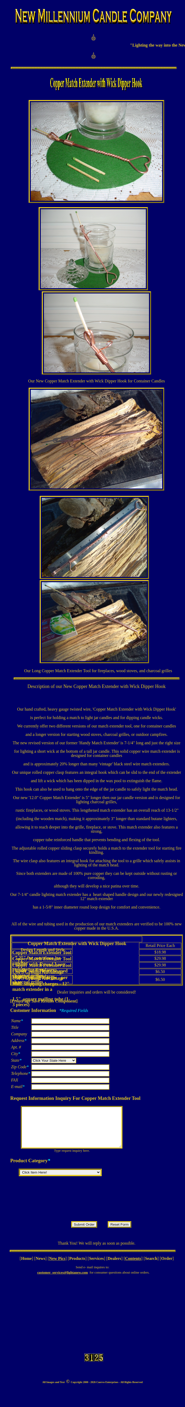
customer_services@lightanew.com (62, 1280)
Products (77, 1266)
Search (151, 1266)
